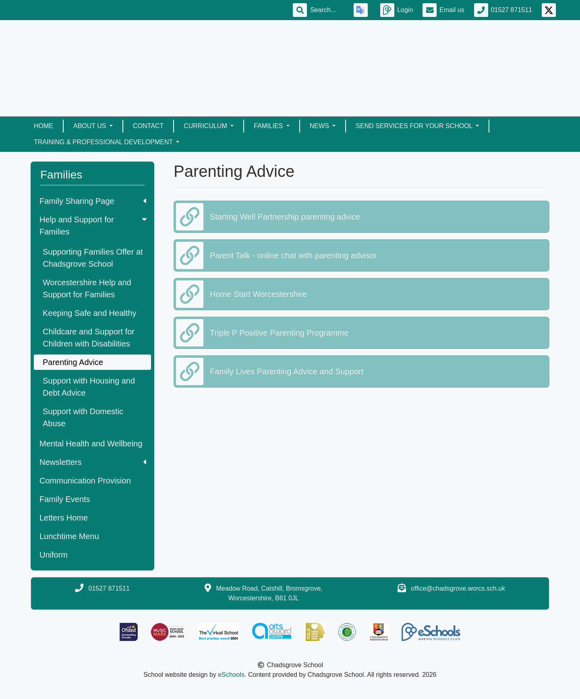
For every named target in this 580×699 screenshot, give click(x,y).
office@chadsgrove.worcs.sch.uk (458, 588)
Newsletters (92, 462)
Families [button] (269, 125)
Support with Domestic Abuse (83, 417)
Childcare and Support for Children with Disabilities (89, 337)
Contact (148, 125)
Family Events (64, 499)
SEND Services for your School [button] (415, 125)
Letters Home (63, 517)
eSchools (231, 674)
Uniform (53, 554)
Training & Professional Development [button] (104, 142)
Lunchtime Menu (69, 536)
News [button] (320, 125)
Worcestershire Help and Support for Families (87, 288)
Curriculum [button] (206, 125)
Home (43, 125)
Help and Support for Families (94, 225)
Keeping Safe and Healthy (89, 313)
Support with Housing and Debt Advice (89, 386)
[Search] (327, 10)
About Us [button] (90, 125)
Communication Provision (85, 480)
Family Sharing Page (92, 201)
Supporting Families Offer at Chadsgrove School (93, 257)
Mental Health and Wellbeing (90, 443)
